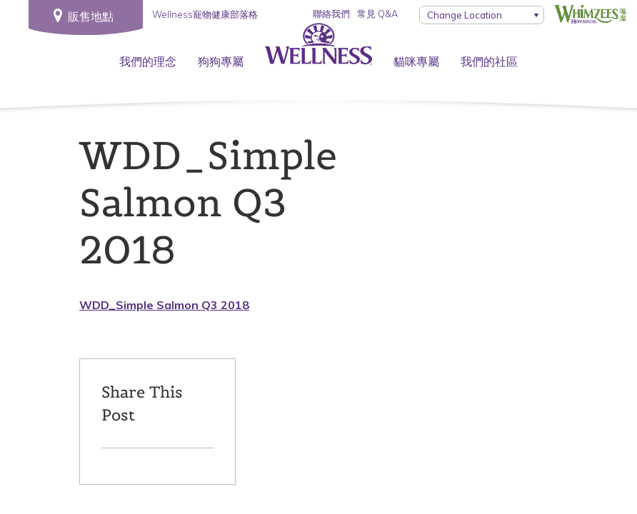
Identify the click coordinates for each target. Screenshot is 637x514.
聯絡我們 (331, 13)
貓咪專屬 (416, 61)
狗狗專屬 (221, 61)
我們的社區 (489, 61)
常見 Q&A (377, 13)
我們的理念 (147, 61)
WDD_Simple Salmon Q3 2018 (164, 305)
